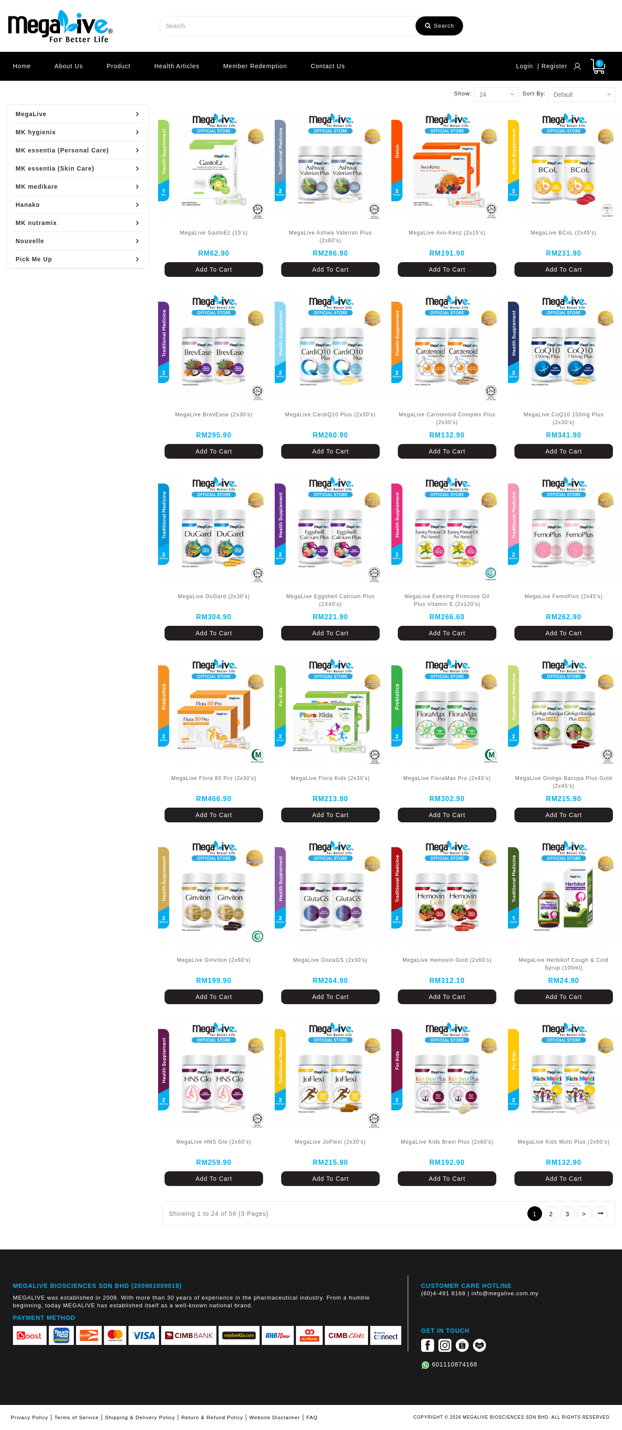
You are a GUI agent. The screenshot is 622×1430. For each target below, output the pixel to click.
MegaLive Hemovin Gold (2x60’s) (447, 960)
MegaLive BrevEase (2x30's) (213, 415)
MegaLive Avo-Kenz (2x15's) (447, 233)
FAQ (311, 1417)
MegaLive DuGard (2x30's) (214, 596)
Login (524, 66)
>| (600, 1213)
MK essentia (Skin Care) (55, 168)
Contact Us (328, 66)
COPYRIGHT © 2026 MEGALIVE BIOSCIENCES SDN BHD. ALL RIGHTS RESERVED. (512, 1417)
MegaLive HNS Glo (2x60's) (213, 1142)
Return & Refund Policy (212, 1417)
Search (439, 25)
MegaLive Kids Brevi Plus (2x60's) (447, 1142)
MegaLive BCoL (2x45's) (564, 233)
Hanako (28, 204)
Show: (463, 93)
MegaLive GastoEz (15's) (214, 233)
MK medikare (37, 186)
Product (118, 66)
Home (22, 66)
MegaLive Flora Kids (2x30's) (330, 778)
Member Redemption (255, 66)
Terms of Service (76, 1417)
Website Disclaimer (274, 1417)
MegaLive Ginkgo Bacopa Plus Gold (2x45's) (563, 782)
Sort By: (534, 93)
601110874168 (454, 1364)
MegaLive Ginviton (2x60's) (214, 960)
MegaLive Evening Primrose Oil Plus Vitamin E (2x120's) (446, 600)
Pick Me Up (34, 259)
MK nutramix (36, 222)
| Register (552, 66)
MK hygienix (36, 132)
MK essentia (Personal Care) (62, 150)
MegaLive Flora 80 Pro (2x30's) (213, 778)
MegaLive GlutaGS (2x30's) (330, 960)
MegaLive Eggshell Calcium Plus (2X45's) (330, 600)
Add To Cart (214, 269)
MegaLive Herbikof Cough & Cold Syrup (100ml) (564, 964)
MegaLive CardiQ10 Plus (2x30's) (330, 415)
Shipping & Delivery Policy (140, 1417)
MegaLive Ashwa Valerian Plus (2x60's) (330, 237)
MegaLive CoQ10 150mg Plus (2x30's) (563, 418)
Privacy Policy (29, 1417)
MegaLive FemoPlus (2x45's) (563, 596)
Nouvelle (30, 241)
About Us (68, 66)
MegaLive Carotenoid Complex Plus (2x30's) (447, 418)
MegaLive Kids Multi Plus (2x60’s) (564, 1142)
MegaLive (31, 114)
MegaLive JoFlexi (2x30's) (330, 1142)
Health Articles (176, 66)
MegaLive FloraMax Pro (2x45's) (447, 778)
